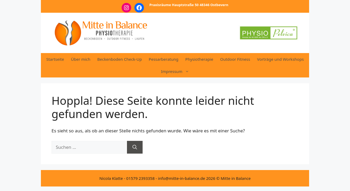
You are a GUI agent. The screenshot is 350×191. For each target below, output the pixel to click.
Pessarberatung (163, 59)
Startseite (55, 59)
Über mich (80, 59)
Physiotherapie (199, 59)
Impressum (176, 71)
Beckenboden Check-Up (119, 59)
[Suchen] (135, 147)
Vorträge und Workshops (280, 59)
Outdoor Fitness (235, 59)
